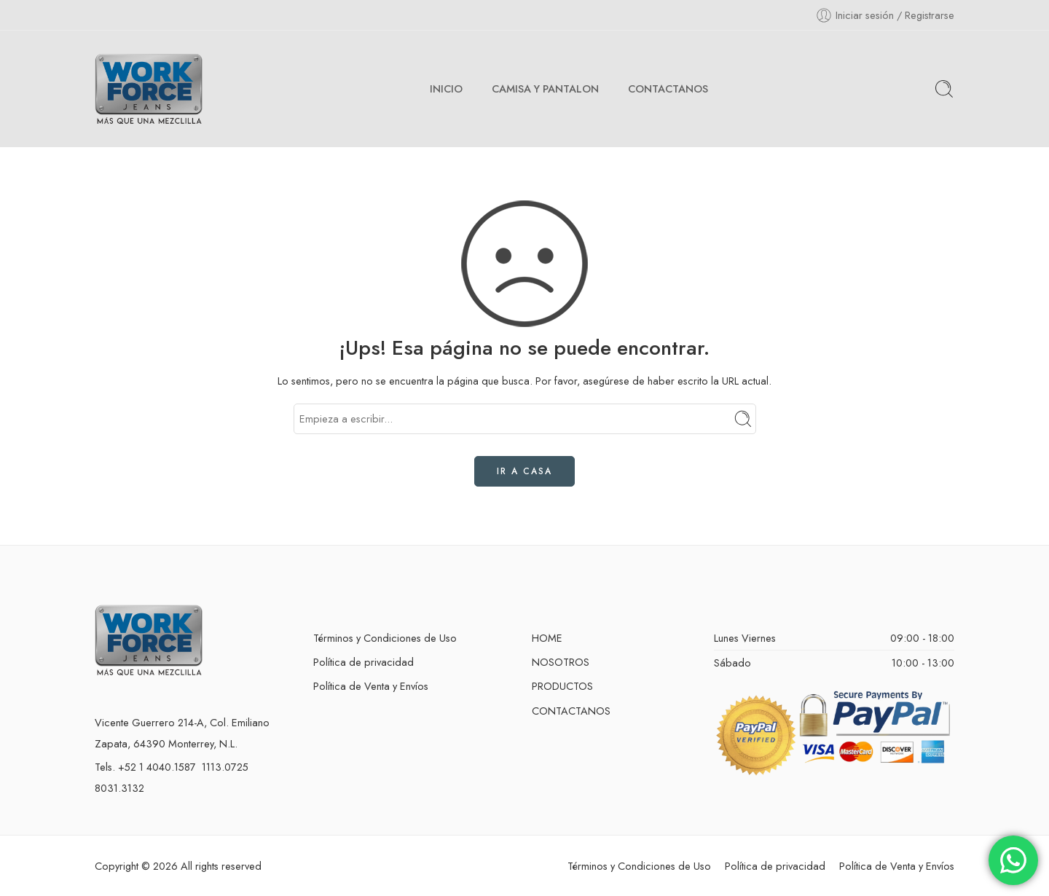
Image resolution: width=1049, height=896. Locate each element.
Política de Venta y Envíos (370, 685)
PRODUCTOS (562, 685)
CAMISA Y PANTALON (545, 88)
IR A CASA (524, 471)
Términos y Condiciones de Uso (385, 637)
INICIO (446, 88)
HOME (547, 637)
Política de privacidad (363, 661)
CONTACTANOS (668, 88)
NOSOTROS (560, 661)
